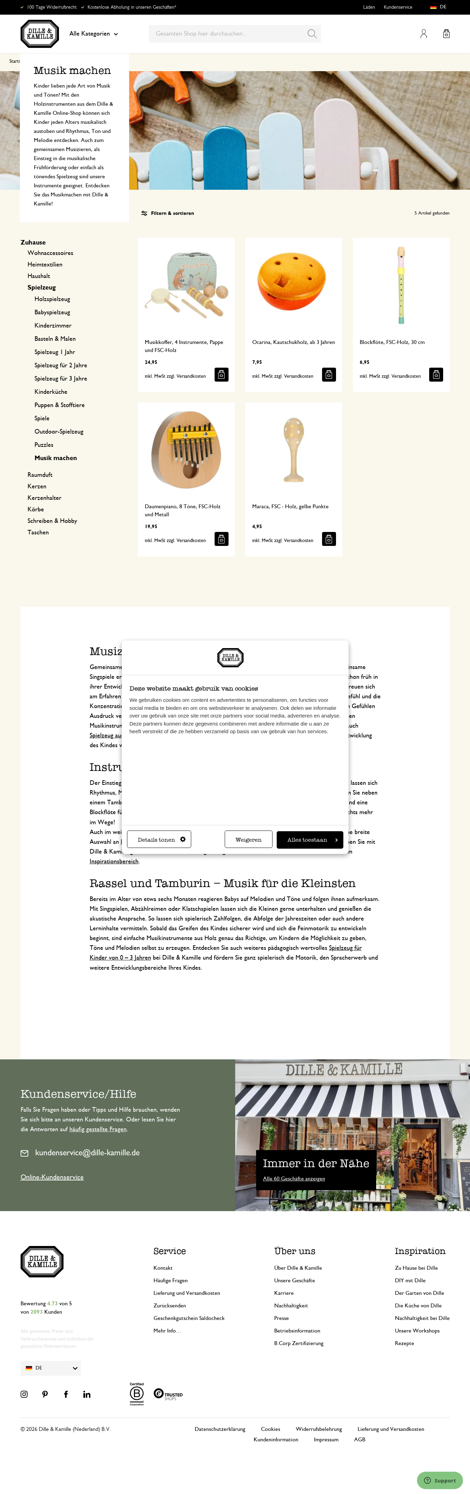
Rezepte (404, 1343)
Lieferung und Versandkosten (187, 1293)
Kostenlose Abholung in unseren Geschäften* (132, 7)
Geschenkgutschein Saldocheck (189, 1318)
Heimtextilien (45, 265)
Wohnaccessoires (50, 253)
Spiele (42, 418)
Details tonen (162, 839)
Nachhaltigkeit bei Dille (422, 1318)
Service (170, 1251)
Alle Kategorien (93, 34)
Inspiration (420, 1251)
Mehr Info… (167, 1331)
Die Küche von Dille (418, 1305)
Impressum (326, 1439)
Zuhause (33, 243)
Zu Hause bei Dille (416, 1268)
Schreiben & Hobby (52, 521)
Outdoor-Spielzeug (59, 432)
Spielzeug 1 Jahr (55, 352)
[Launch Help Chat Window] (440, 1480)
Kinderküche (51, 392)
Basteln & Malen (55, 339)
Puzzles (44, 445)
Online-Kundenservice (52, 1177)
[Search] (312, 34)
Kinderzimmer (53, 326)
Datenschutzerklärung (220, 1429)
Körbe (36, 509)
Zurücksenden (170, 1305)
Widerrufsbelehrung (319, 1429)
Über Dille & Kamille (298, 1268)
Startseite (18, 61)
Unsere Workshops (417, 1331)
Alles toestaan (313, 839)
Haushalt (39, 276)
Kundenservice (398, 7)
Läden (369, 7)
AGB (359, 1439)
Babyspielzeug (52, 312)
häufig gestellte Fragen (98, 1129)
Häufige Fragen (171, 1280)
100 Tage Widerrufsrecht (51, 7)
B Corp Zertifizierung (298, 1343)
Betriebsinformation (297, 1331)
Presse (281, 1318)
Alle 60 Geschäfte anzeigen (294, 1178)
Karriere (284, 1293)
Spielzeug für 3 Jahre (61, 379)
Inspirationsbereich (114, 861)
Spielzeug (42, 288)
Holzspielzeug (52, 299)
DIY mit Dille (410, 1280)
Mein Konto (423, 33)
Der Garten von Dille (419, 1293)
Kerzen (37, 486)
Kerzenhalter (44, 498)
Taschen (38, 533)
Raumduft (40, 475)
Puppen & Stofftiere (60, 405)
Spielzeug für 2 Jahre (61, 365)
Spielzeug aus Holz (113, 736)
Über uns (294, 1251)
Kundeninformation (276, 1439)
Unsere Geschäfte (294, 1280)
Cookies (270, 1429)
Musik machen (56, 458)
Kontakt (163, 1268)
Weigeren (249, 839)
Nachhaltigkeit (291, 1305)
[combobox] (235, 34)
